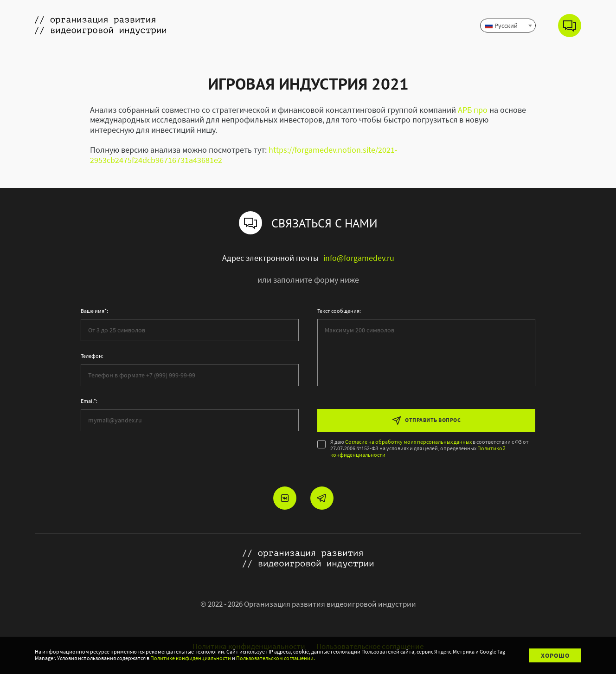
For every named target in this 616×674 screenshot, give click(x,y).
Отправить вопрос (426, 420)
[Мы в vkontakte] (284, 498)
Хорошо (555, 655)
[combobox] (508, 25)
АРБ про (473, 109)
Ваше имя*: (94, 311)
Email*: (89, 401)
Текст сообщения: (339, 311)
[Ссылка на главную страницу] (100, 25)
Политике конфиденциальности (190, 658)
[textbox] (508, 25)
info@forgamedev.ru (358, 258)
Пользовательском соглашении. (275, 658)
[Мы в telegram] (322, 498)
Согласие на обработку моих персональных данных (408, 442)
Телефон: (92, 356)
